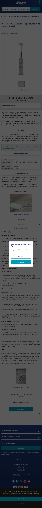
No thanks (21, 256)
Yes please (21, 262)
